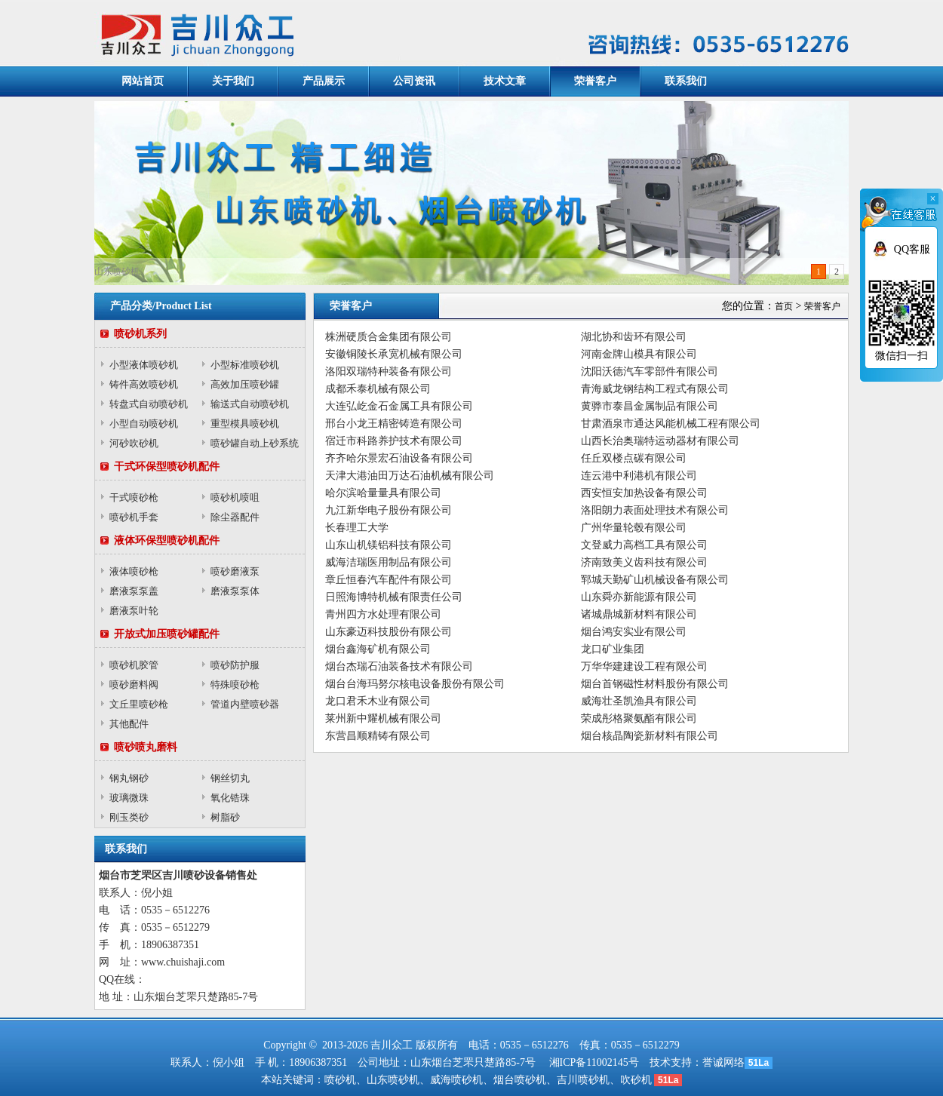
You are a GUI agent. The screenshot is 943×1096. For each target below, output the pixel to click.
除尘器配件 (235, 517)
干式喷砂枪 (133, 497)
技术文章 (505, 81)
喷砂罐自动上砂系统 (254, 443)
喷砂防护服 (235, 665)
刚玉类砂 (129, 817)
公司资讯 (414, 81)
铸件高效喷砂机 (143, 384)
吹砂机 (636, 1079)
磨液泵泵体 (235, 591)
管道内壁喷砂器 (244, 704)
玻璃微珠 (129, 797)
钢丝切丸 (230, 778)
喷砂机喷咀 (235, 497)
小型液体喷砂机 (143, 364)
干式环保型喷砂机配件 (167, 466)
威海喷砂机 (456, 1079)
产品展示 (324, 81)
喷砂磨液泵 (235, 571)
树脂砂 (225, 817)
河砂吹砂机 (133, 443)
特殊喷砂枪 (235, 684)
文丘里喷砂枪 (138, 704)
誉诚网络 (723, 1062)
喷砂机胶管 (133, 665)
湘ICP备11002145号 (594, 1062)
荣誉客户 (595, 81)
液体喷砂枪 (133, 571)
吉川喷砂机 (583, 1079)
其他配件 (129, 723)
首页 (784, 306)
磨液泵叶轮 (133, 610)
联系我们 (686, 81)
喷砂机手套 (133, 517)
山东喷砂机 (393, 1079)
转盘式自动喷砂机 (148, 404)
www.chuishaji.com (183, 962)
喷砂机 (340, 1079)
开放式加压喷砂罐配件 (167, 634)
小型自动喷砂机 (143, 423)
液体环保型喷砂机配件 (167, 540)
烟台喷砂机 (519, 1079)
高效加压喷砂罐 (244, 384)
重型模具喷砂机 (244, 423)
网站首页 (142, 81)
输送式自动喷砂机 (249, 404)
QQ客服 (912, 249)
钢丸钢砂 (129, 778)
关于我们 (233, 81)
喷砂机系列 (140, 333)
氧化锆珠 (230, 797)
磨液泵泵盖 (133, 591)
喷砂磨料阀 (133, 684)
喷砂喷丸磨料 (145, 747)
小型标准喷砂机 (244, 364)
